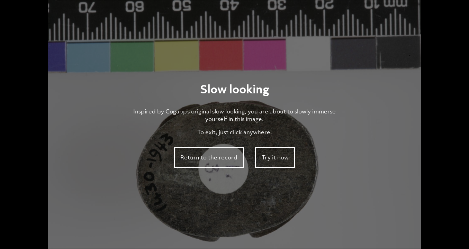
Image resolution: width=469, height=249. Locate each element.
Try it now (275, 157)
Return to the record (208, 157)
